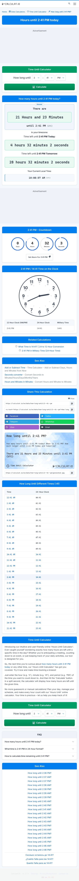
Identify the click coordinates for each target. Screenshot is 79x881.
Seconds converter (14, 374)
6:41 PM (10, 600)
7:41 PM (10, 606)
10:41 (38, 554)
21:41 (38, 617)
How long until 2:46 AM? (39, 845)
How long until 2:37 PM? (39, 781)
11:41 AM (11, 560)
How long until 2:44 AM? (39, 829)
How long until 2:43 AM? (39, 821)
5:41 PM (10, 594)
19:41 (38, 606)
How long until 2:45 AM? (39, 837)
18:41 (38, 600)
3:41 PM (10, 583)
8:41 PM (10, 611)
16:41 (38, 589)
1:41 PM (10, 572)
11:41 (38, 560)
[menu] (74, 4)
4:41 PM (10, 589)
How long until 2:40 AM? (39, 801)
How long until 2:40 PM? (39, 805)
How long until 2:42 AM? (39, 813)
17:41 (38, 594)
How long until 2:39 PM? (39, 797)
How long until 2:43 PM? (39, 825)
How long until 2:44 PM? (39, 833)
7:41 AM (10, 537)
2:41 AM (10, 509)
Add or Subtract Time (15, 367)
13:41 (38, 572)
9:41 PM (10, 617)
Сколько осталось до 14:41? (40, 855)
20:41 (38, 611)
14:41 (38, 577)
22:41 (38, 623)
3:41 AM (10, 515)
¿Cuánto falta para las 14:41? (39, 859)
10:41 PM (11, 623)
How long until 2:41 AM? (39, 809)
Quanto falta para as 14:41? (39, 863)
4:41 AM (10, 520)
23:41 (38, 628)
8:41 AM (10, 543)
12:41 (38, 566)
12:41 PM (11, 566)
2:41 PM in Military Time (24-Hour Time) (41, 350)
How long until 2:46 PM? (39, 850)
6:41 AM (10, 532)
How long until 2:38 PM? (39, 789)
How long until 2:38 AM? (39, 785)
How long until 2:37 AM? (39, 777)
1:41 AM (10, 503)
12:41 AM (11, 498)
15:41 (38, 583)
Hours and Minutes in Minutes (19, 381)
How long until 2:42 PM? (39, 817)
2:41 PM (10, 577)
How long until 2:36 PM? (39, 773)
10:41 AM (11, 554)
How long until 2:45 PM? (39, 841)
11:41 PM (11, 628)
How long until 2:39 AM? (39, 793)
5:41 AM (10, 526)
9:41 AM (10, 549)
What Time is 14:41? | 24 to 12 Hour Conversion (41, 346)
